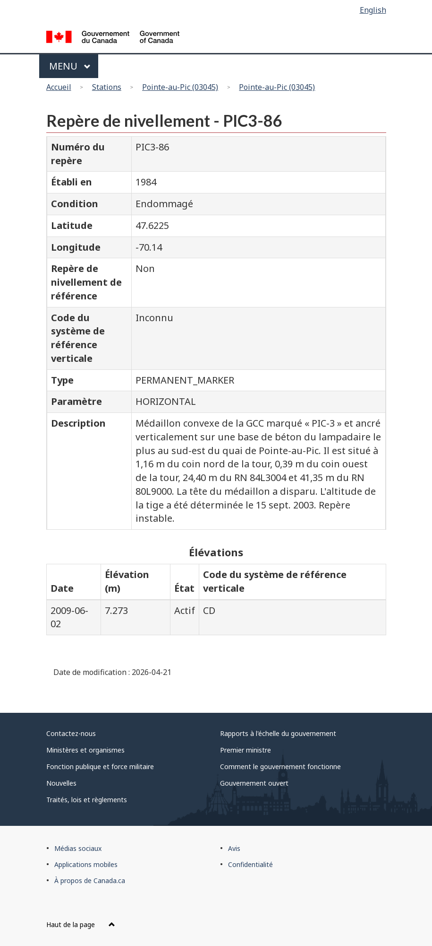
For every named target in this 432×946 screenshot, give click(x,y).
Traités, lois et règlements (86, 799)
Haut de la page (80, 924)
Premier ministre (245, 749)
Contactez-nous (71, 733)
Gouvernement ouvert (254, 783)
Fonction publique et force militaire (100, 766)
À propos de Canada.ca (89, 880)
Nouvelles (61, 783)
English (373, 10)
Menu (70, 66)
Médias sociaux (78, 848)
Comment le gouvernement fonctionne (280, 766)
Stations (106, 87)
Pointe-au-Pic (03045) (180, 87)
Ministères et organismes (85, 749)
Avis (234, 848)
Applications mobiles (86, 864)
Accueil (58, 87)
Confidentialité (250, 864)
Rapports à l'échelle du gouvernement (278, 733)
